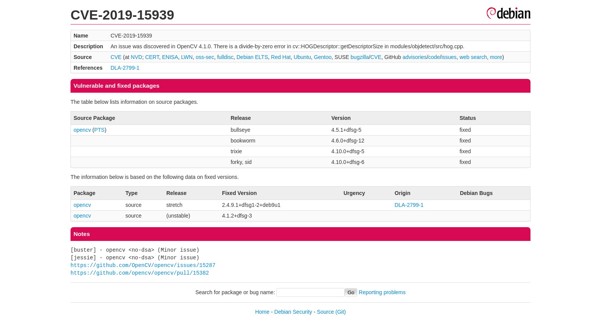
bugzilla (360, 57)
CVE (116, 57)
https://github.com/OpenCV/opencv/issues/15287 (143, 265)
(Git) (340, 312)
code (434, 57)
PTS (99, 130)
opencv (82, 130)
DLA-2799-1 (125, 68)
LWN (187, 57)
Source (325, 312)
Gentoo (323, 57)
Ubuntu (302, 57)
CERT (152, 57)
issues (448, 57)
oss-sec (204, 57)
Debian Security (293, 312)
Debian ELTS (252, 57)
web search (473, 57)
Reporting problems (382, 292)
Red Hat (281, 57)
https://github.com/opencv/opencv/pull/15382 (140, 273)
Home (262, 312)
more (496, 57)
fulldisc (225, 57)
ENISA (170, 57)
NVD (136, 57)
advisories (414, 57)
